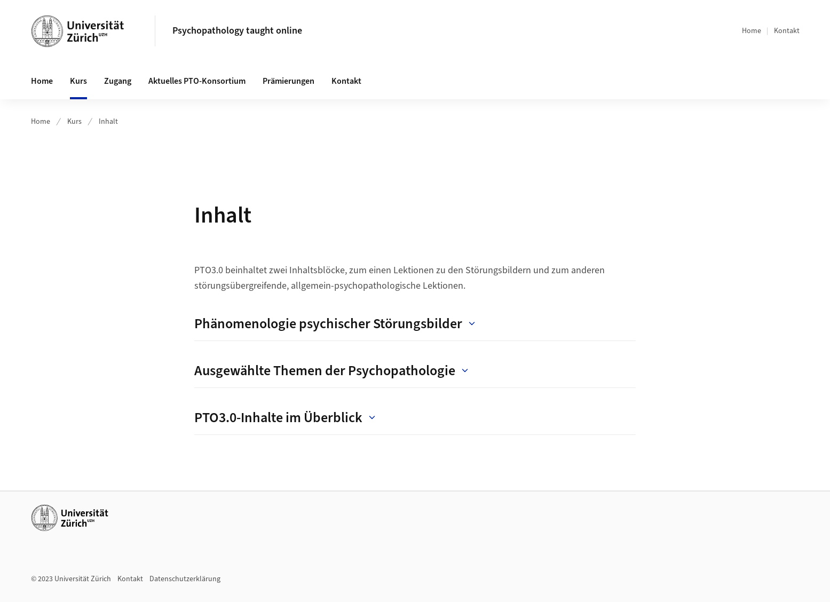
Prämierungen (288, 81)
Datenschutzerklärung (184, 579)
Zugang (117, 81)
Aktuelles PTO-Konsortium (197, 81)
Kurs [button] (78, 81)
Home (751, 31)
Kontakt (787, 31)
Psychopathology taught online (237, 30)
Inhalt (108, 121)
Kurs (74, 121)
